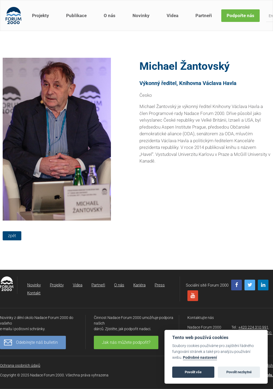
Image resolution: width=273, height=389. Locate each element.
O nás (109, 15)
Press (160, 285)
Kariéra (139, 285)
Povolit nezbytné (239, 372)
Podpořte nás (240, 15)
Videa (172, 15)
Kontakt (34, 293)
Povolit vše (193, 372)
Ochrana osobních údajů (20, 365)
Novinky (141, 15)
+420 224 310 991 (253, 327)
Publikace (76, 15)
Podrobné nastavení (200, 357)
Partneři (203, 15)
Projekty (40, 15)
